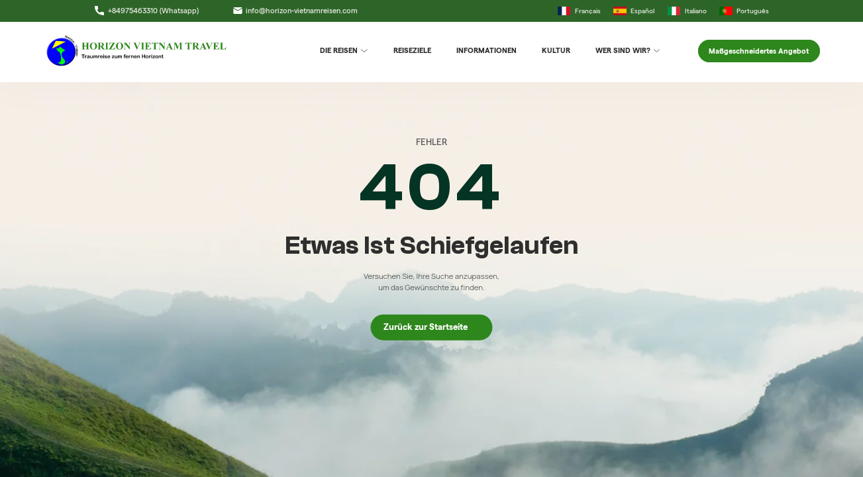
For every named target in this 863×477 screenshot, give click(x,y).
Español (633, 11)
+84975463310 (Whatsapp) (146, 10)
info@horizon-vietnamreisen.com (295, 10)
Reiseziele (412, 50)
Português (744, 11)
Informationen (486, 50)
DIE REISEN (344, 50)
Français (579, 11)
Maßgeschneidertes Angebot (759, 51)
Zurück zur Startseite (431, 326)
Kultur (556, 50)
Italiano (687, 11)
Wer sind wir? (628, 50)
